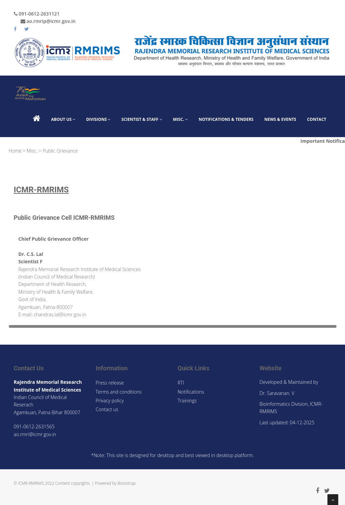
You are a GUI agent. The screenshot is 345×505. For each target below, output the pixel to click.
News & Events (280, 119)
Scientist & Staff (141, 119)
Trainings (187, 400)
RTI (181, 382)
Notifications (191, 392)
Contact (316, 119)
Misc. (180, 119)
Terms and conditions (119, 392)
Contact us (107, 409)
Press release (110, 382)
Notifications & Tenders (226, 119)
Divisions (98, 119)
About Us (63, 119)
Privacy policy (110, 400)
